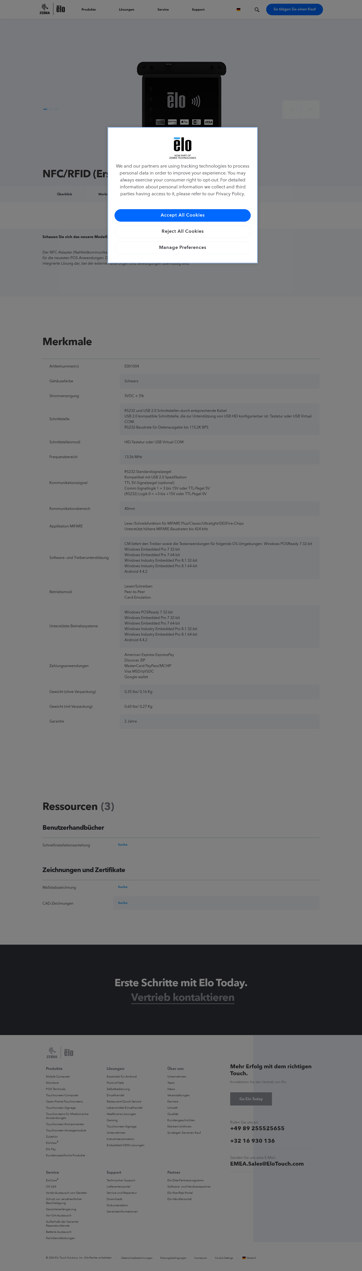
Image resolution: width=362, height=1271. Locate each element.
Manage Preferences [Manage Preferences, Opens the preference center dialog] (182, 247)
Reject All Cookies (183, 231)
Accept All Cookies (183, 215)
